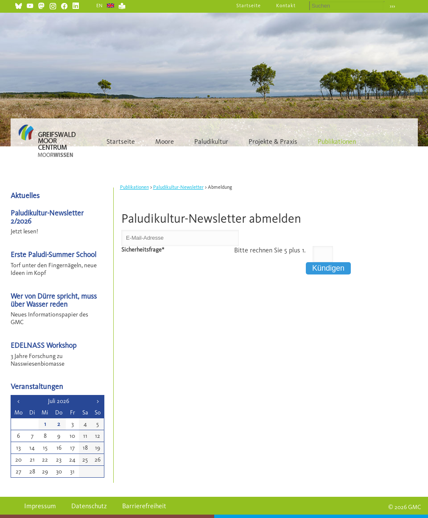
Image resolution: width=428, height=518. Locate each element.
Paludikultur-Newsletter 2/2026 (47, 216)
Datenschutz (89, 506)
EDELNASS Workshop (43, 345)
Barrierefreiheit (144, 506)
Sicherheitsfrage (142, 249)
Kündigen (328, 268)
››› (392, 6)
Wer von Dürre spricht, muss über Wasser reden (54, 299)
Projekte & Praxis (273, 141)
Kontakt (286, 5)
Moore (164, 141)
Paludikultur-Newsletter (178, 187)
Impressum (40, 506)
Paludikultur (211, 141)
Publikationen (337, 141)
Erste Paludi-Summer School (53, 254)
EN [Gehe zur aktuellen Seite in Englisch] (100, 5)
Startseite (248, 5)
